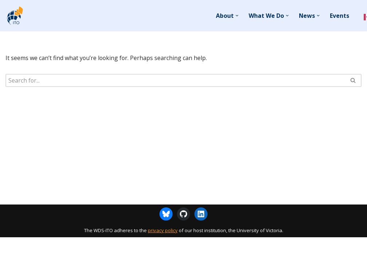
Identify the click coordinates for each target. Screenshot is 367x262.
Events (339, 16)
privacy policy (163, 255)
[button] (236, 15)
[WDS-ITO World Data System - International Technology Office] (14, 16)
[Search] (175, 80)
